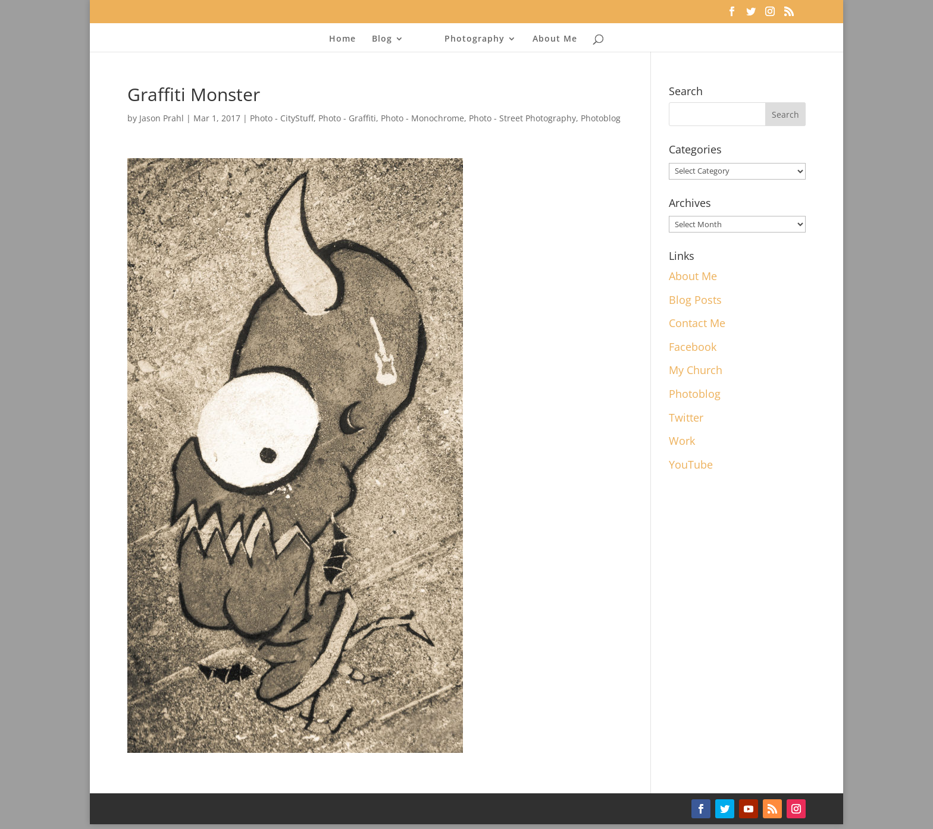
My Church (695, 370)
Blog (382, 39)
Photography (474, 39)
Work (682, 441)
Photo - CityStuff (282, 118)
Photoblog (601, 118)
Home (342, 39)
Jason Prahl (161, 118)
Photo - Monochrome (422, 118)
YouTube (691, 464)
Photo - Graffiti (347, 118)
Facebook (692, 347)
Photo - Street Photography (522, 118)
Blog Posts (695, 300)
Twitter (686, 417)
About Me (555, 39)
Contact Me (697, 323)
